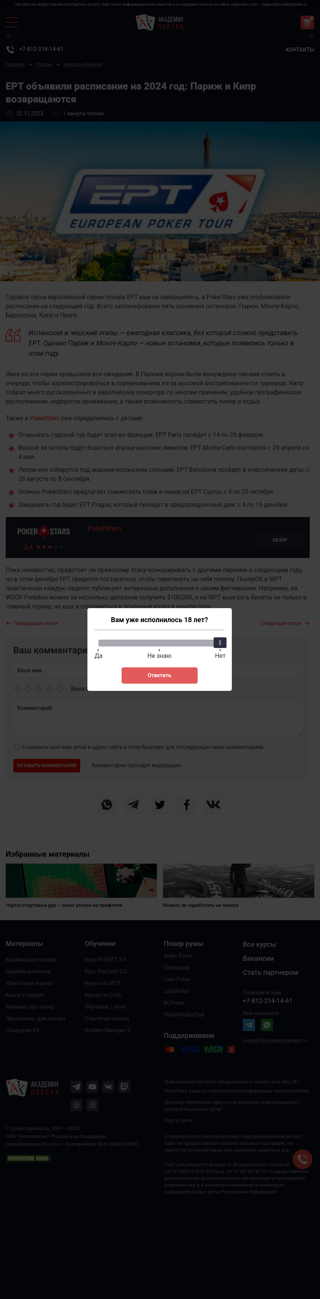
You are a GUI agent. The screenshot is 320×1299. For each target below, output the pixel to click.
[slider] (220, 642)
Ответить (159, 675)
